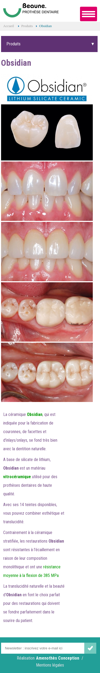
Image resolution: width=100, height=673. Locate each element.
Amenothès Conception (57, 658)
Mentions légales (50, 665)
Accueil (8, 26)
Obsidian (45, 26)
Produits (27, 26)
